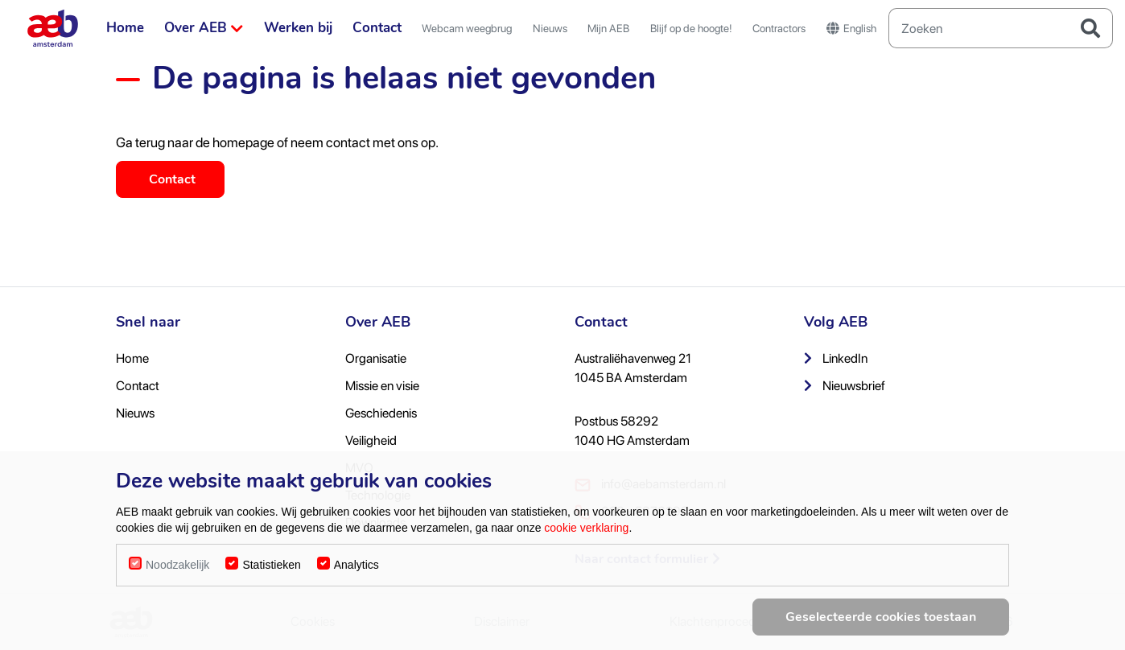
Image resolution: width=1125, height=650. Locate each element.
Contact (377, 28)
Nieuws (550, 28)
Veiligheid (371, 440)
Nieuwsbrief (844, 385)
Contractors (779, 28)
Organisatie (375, 358)
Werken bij (298, 28)
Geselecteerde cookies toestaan (880, 628)
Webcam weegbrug (467, 28)
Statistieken (271, 576)
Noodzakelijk (177, 576)
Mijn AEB (608, 28)
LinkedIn (835, 358)
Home (125, 28)
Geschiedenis (381, 413)
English (851, 28)
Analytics (356, 576)
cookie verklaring (586, 539)
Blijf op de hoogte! (691, 28)
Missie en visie (382, 385)
